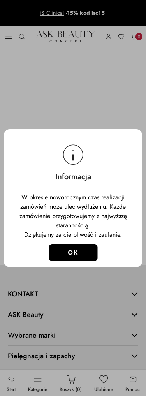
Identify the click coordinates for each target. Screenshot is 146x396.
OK (73, 252)
